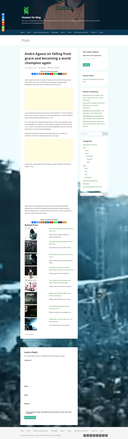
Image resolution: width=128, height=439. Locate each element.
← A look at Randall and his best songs (31, 342)
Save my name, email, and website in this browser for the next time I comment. (49, 412)
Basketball (90, 156)
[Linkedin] (47, 74)
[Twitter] (38, 74)
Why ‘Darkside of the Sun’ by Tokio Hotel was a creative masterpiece (93, 97)
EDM (86, 168)
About (101, 32)
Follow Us (94, 32)
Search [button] (22, 32)
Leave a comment (54, 68)
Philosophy (54, 32)
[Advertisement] (49, 99)
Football (89, 159)
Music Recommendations (41, 32)
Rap (86, 174)
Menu (84, 148)
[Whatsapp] (56, 74)
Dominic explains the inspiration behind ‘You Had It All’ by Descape (94, 124)
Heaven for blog (31, 17)
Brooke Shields (34, 136)
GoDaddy (58, 435)
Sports (63, 32)
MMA (88, 162)
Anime (69, 32)
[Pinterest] (51, 74)
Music (29, 32)
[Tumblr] (60, 74)
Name (26, 386)
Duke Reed (43, 68)
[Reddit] (42, 74)
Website (27, 404)
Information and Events (81, 32)
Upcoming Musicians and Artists (92, 187)
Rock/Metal (88, 177)
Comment (28, 360)
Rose (84, 103)
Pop (86, 171)
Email (26, 395)
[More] (64, 74)
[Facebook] (34, 74)
